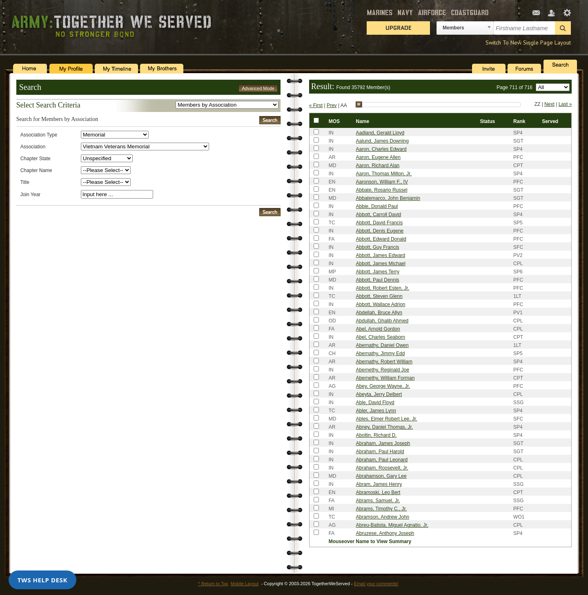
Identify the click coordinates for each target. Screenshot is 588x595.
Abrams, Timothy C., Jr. (381, 509)
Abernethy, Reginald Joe (383, 370)
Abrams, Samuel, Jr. (378, 500)
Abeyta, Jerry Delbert (379, 394)
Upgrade (398, 28)
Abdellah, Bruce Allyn (379, 312)
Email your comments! (376, 583)
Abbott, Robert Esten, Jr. (383, 288)
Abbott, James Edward (380, 255)
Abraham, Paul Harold (380, 451)
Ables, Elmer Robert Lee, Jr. (386, 419)
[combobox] (465, 28)
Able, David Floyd (375, 402)
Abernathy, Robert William (384, 362)
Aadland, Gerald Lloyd (380, 133)
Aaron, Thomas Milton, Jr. (384, 174)
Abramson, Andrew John (383, 517)
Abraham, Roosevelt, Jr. (382, 468)
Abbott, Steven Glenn (379, 296)
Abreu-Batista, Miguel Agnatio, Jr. (392, 525)
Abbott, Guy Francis (377, 247)
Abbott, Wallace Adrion (380, 304)
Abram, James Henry (379, 484)
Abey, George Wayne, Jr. (383, 386)
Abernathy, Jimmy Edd (380, 353)
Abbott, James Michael (380, 263)
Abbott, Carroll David (378, 214)
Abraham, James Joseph (383, 443)
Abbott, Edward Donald (381, 239)
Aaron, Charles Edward (381, 149)
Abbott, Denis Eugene (380, 231)
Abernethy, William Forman (385, 378)
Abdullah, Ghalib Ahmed (382, 321)
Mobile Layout (245, 583)
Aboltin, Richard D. (376, 435)
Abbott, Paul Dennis (377, 280)
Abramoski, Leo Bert (378, 492)
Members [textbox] (453, 28)
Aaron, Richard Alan (378, 165)
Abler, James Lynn (376, 411)
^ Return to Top (213, 583)
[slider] (359, 104)
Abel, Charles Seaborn (380, 337)
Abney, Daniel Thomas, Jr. (384, 427)
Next (549, 104)
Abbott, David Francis (379, 223)
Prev (332, 105)
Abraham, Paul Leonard (382, 460)
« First (316, 105)
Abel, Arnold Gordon (378, 329)
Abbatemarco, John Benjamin (388, 198)
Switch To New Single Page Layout (528, 42)
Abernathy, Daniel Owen (382, 345)
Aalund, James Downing (382, 141)
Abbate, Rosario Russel (382, 190)
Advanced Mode (258, 88)
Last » (565, 104)
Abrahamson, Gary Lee (381, 476)
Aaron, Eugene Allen (378, 157)
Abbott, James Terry (378, 272)
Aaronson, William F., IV (382, 182)
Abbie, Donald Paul (377, 206)
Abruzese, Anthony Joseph (385, 533)
